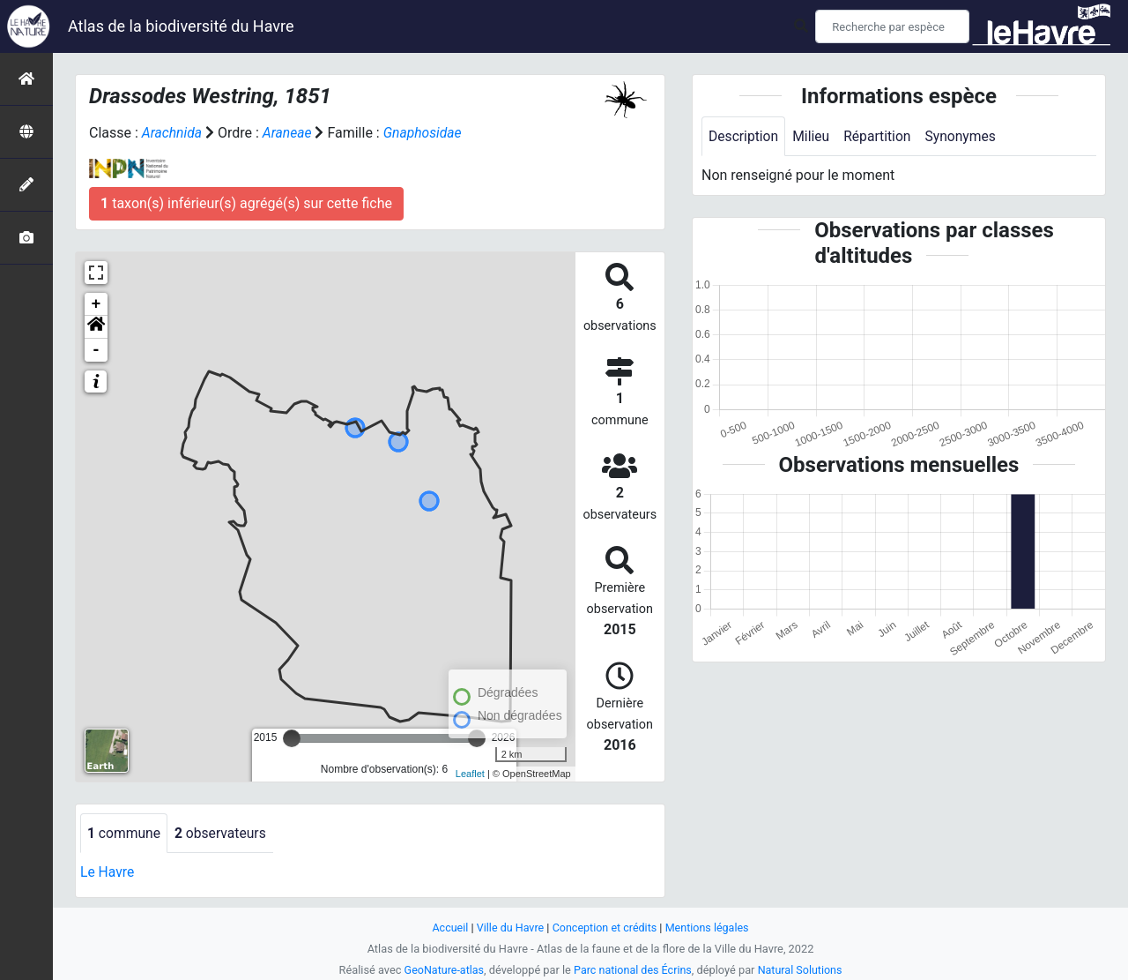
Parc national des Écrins (633, 969)
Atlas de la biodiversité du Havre (181, 26)
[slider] (292, 738)
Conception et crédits (605, 927)
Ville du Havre (508, 927)
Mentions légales (709, 927)
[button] (96, 327)
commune (124, 833)
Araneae (288, 132)
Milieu (813, 136)
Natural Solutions (802, 969)
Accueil (447, 927)
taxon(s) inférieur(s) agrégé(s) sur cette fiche (246, 203)
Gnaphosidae (426, 132)
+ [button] (96, 304)
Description (744, 136)
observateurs (223, 833)
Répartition (880, 136)
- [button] (96, 350)
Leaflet (470, 773)
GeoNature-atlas (442, 969)
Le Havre (108, 872)
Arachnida (173, 132)
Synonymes (965, 136)
